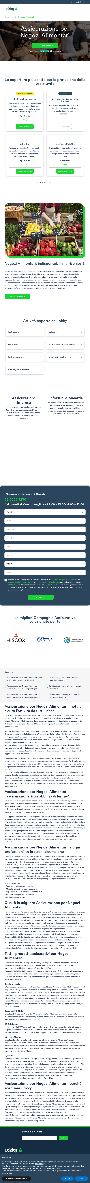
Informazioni (65, 130)
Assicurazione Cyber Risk (42, 1082)
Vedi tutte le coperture (44, 187)
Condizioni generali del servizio (65, 584)
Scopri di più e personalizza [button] (16, 1178)
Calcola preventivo (25, 130)
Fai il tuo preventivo (44, 45)
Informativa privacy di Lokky (48, 586)
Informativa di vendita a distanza (20, 586)
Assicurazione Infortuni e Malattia (19, 1055)
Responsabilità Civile (72, 1037)
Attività (14, 17)
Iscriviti (63, 1138)
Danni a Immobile (12, 1010)
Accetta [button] (81, 1178)
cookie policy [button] (39, 1164)
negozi (7, 278)
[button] (87, 1157)
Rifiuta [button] (67, 1178)
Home (7, 17)
